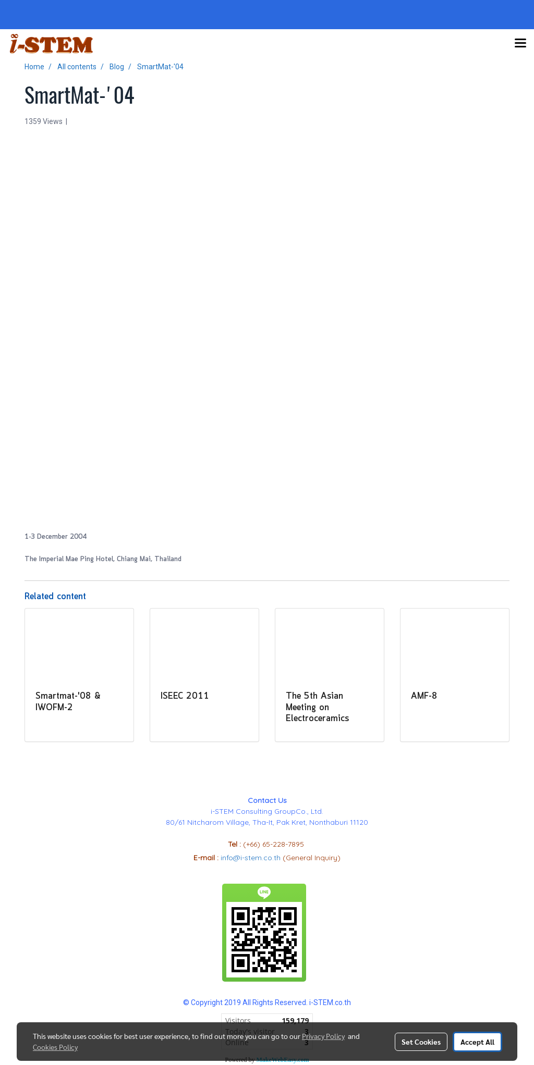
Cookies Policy (55, 1046)
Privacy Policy (323, 1036)
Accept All (477, 1041)
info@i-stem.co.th (252, 857)
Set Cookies (421, 1041)
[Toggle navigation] (520, 43)
